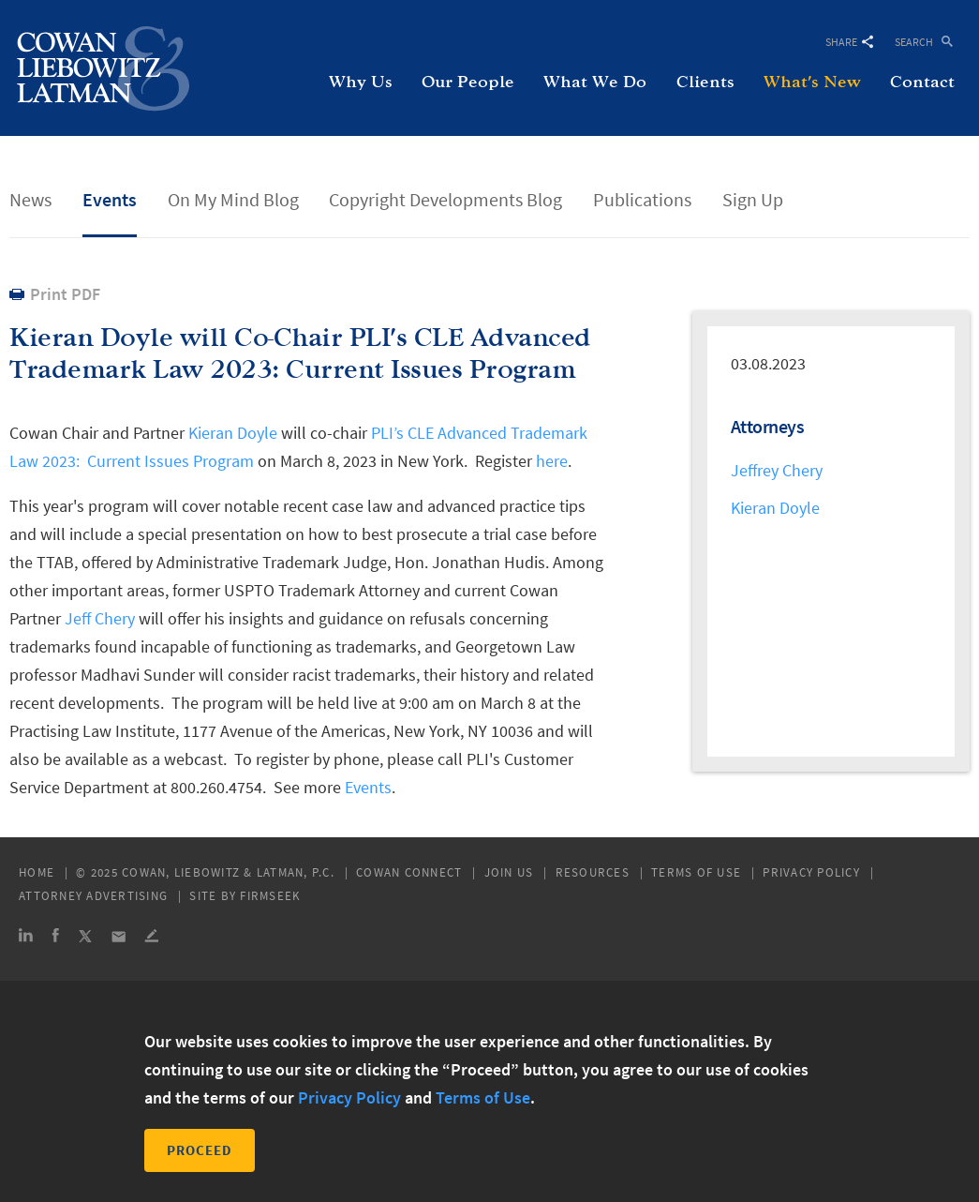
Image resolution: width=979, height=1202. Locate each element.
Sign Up (752, 199)
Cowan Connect (409, 872)
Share (849, 42)
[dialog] (489, 1091)
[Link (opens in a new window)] (26, 938)
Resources (593, 872)
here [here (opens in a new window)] (552, 461)
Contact (922, 82)
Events (109, 199)
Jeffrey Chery (777, 470)
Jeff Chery (100, 618)
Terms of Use (696, 872)
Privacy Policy (811, 872)
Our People (468, 82)
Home (36, 872)
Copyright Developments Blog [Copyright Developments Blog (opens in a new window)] (445, 199)
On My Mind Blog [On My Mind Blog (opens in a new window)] (233, 199)
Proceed (199, 1150)
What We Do (594, 82)
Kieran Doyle (232, 432)
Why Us (361, 82)
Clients (705, 82)
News (30, 199)
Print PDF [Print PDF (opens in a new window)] (65, 294)
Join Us (509, 872)
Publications (642, 199)
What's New (812, 82)
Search (914, 41)
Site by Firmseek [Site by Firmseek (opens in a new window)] (245, 896)
